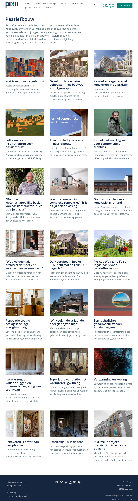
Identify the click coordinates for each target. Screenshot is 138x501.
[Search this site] (94, 5)
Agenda (27, 7)
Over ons (49, 7)
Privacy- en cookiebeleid (17, 496)
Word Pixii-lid (77, 3)
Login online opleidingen (108, 5)
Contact (37, 7)
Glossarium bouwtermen (17, 482)
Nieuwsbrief (125, 5)
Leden (27, 3)
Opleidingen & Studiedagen (45, 3)
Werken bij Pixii (13, 492)
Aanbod (64, 3)
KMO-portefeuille (14, 485)
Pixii (124, 482)
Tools (9, 489)
